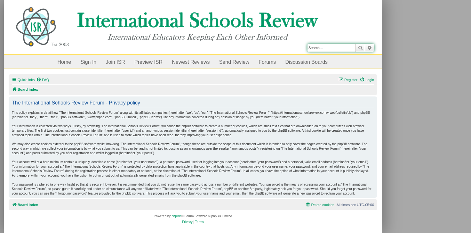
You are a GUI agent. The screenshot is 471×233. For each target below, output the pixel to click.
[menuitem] (42, 80)
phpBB (176, 216)
